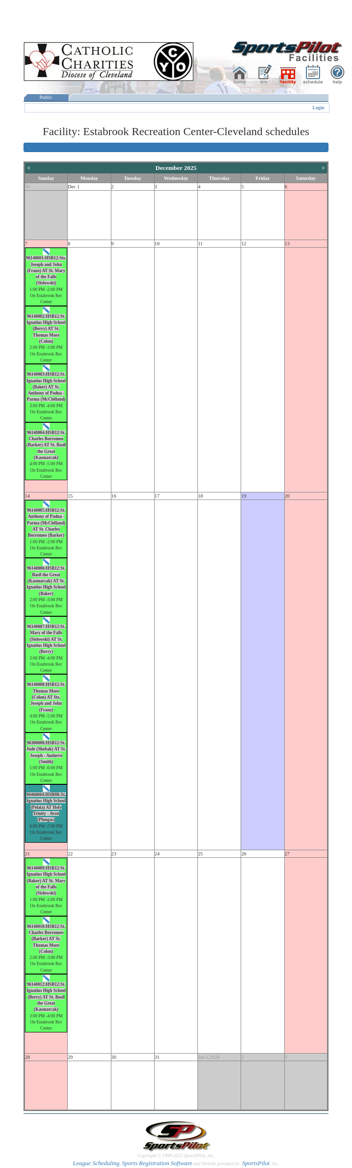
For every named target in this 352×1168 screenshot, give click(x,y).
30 (27, 186)
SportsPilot (256, 1163)
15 (70, 496)
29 (70, 1057)
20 (287, 496)
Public (46, 97)
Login (318, 107)
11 (200, 243)
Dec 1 (73, 186)
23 (114, 853)
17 (157, 496)
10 (157, 243)
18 (200, 496)
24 (157, 853)
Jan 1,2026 (208, 1057)
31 (157, 1057)
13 (287, 243)
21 (27, 853)
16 (114, 496)
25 (200, 853)
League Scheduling (96, 1163)
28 (27, 1057)
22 (70, 853)
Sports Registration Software (157, 1163)
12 (243, 243)
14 (27, 496)
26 (243, 853)
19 (243, 496)
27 (287, 853)
